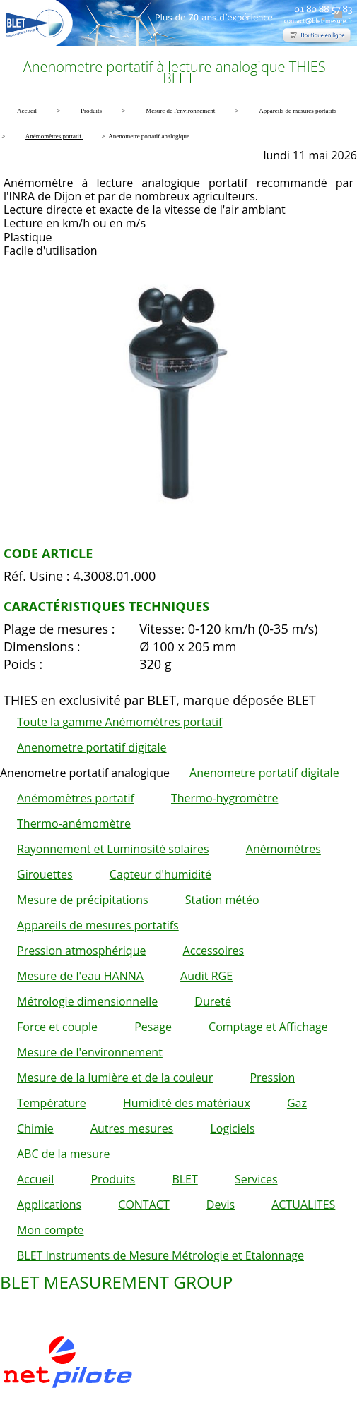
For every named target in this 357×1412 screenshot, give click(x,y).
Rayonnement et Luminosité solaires (113, 849)
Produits (112, 1179)
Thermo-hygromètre (224, 798)
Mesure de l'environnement (90, 1052)
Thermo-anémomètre (74, 823)
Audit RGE (206, 976)
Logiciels (232, 1128)
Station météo (222, 899)
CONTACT (143, 1204)
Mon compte (50, 1230)
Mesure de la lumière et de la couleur (115, 1077)
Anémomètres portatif (75, 798)
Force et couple (57, 1026)
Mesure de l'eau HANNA (80, 976)
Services (256, 1179)
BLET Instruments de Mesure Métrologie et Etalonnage (160, 1255)
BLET (184, 1179)
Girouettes (45, 874)
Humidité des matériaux (186, 1103)
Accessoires (214, 950)
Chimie (35, 1128)
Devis (220, 1204)
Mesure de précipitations (82, 899)
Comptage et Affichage (268, 1026)
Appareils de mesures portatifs (98, 925)
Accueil (35, 1179)
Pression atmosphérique (81, 950)
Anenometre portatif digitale (92, 747)
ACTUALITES (303, 1204)
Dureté (212, 1001)
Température (51, 1103)
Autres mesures (131, 1128)
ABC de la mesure (63, 1153)
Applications (49, 1204)
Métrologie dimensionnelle (87, 1001)
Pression (272, 1077)
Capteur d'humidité (160, 874)
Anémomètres (283, 849)
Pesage (153, 1026)
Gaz (297, 1103)
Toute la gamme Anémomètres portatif (119, 722)
